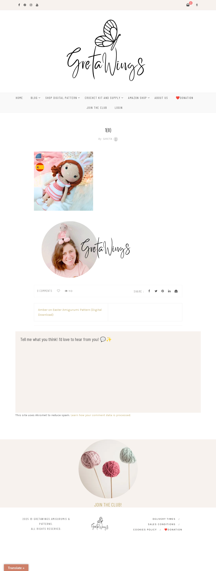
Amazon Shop (137, 98)
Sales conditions (162, 524)
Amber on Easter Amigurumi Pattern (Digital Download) (70, 312)
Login (119, 107)
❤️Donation (184, 98)
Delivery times (164, 519)
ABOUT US (161, 98)
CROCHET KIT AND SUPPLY (103, 98)
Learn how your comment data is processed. (101, 415)
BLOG (34, 98)
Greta (108, 139)
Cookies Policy (145, 529)
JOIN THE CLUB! (108, 504)
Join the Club (97, 107)
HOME (19, 98)
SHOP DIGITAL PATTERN (61, 98)
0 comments (44, 290)
